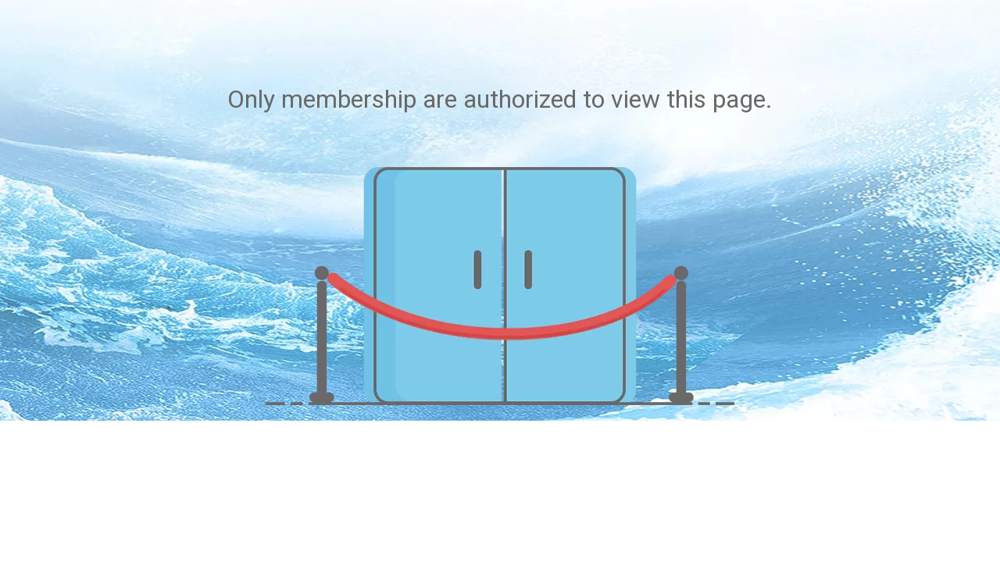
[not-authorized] (500, 286)
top (967, 438)
